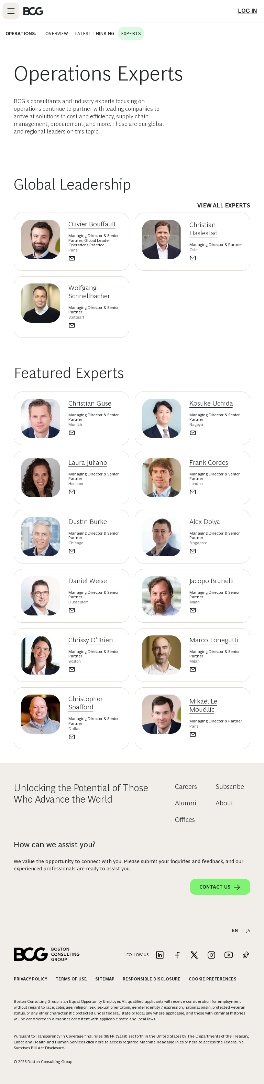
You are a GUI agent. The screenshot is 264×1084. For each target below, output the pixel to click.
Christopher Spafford (85, 703)
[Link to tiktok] (245, 955)
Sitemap (104, 979)
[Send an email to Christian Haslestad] (216, 258)
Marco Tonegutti (214, 640)
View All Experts (223, 205)
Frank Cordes (208, 462)
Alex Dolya (204, 521)
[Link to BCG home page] (33, 11)
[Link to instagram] (211, 955)
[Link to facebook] (177, 955)
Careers (186, 786)
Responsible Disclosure (151, 979)
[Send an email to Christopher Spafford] (95, 737)
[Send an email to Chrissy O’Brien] (95, 669)
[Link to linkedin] (159, 955)
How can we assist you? (55, 844)
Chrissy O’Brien (90, 640)
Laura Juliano (87, 462)
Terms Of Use (71, 979)
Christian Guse (89, 403)
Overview (53, 33)
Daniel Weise (87, 580)
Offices (185, 819)
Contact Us (220, 887)
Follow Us (137, 954)
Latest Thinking (91, 33)
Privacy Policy (30, 979)
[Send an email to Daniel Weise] (95, 610)
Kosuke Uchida (211, 403)
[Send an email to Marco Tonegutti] (216, 669)
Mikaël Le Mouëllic (203, 705)
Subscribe (230, 786)
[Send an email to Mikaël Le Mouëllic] (216, 734)
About (224, 803)
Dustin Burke (87, 521)
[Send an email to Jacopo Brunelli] (216, 610)
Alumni (185, 803)
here (99, 1042)
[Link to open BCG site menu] (11, 11)
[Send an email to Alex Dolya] (216, 551)
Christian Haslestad (203, 229)
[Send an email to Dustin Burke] (95, 551)
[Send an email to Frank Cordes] (216, 492)
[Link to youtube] (228, 955)
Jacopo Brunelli (211, 580)
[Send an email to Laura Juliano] (95, 492)
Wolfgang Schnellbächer (89, 292)
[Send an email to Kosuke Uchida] (216, 433)
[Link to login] (247, 11)
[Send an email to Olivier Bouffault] (95, 258)
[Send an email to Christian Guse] (95, 433)
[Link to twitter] (194, 955)
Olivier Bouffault (92, 224)
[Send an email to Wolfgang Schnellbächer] (95, 325)
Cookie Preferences (212, 979)
